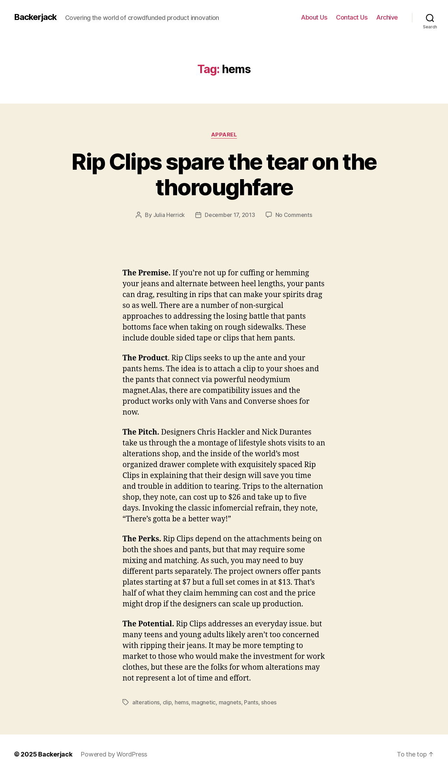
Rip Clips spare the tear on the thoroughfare (224, 174)
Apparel (224, 135)
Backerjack (35, 17)
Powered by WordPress (113, 754)
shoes (268, 702)
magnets (230, 702)
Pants (251, 702)
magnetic (203, 702)
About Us (314, 17)
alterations (146, 702)
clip (167, 702)
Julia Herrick (169, 214)
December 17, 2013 (230, 214)
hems (182, 702)
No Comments (293, 214)
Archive (387, 17)
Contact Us (352, 17)
